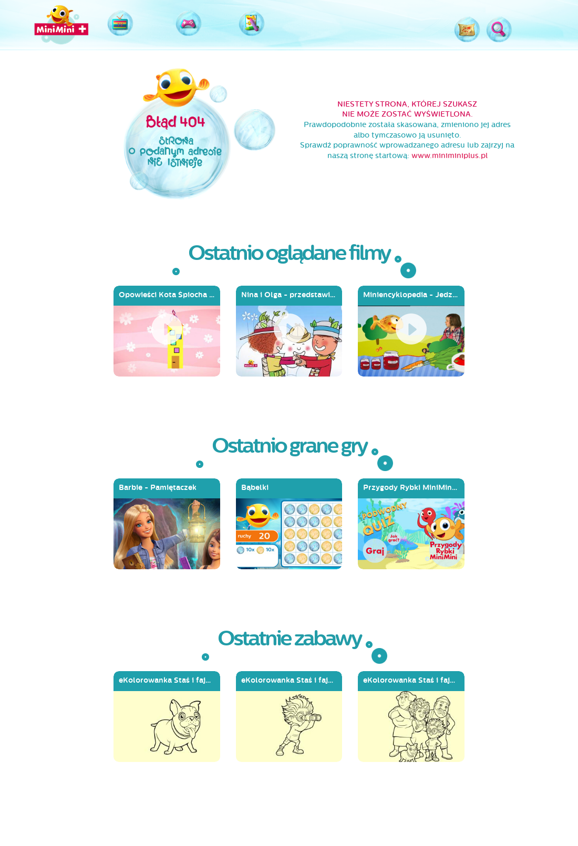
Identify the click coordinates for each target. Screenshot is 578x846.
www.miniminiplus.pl (449, 155)
